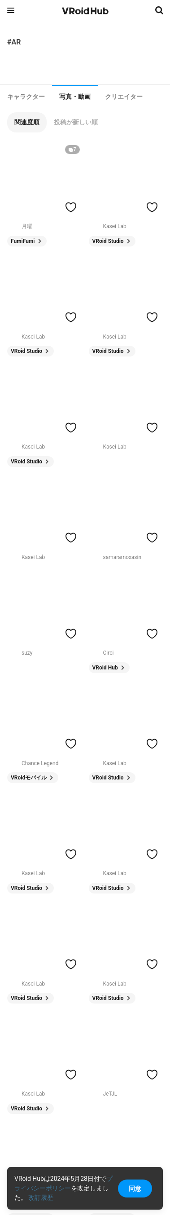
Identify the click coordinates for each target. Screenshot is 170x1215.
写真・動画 (75, 96)
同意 (135, 1188)
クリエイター (124, 96)
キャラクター (26, 96)
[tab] (26, 96)
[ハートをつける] (71, 207)
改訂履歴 (40, 1197)
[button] (27, 122)
